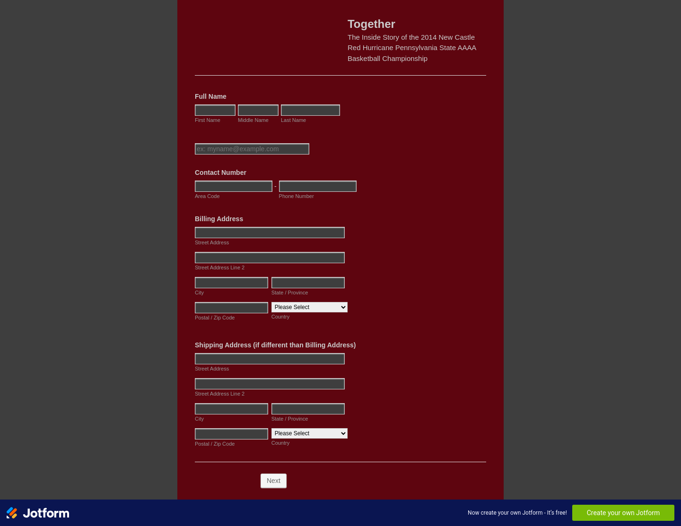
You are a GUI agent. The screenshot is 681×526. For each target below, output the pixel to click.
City (199, 292)
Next (273, 480)
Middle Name (253, 120)
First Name (207, 120)
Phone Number (296, 196)
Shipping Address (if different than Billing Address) (275, 345)
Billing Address (219, 219)
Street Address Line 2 (219, 267)
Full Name (211, 96)
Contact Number (220, 172)
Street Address (212, 242)
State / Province (289, 292)
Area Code (207, 196)
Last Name (293, 120)
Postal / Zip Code (215, 317)
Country (280, 316)
